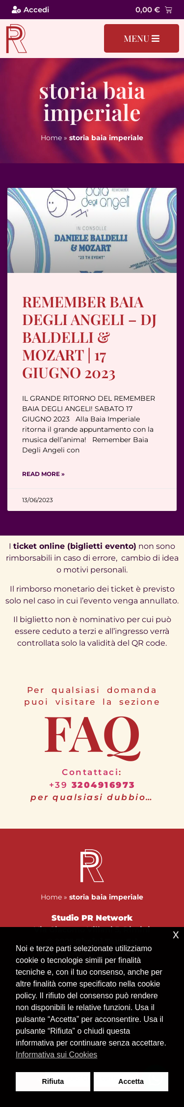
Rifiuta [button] (53, 1081)
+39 (92, 785)
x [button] (176, 934)
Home (51, 138)
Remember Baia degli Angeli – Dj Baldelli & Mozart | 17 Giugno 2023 (89, 337)
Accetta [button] (131, 1081)
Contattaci (90, 772)
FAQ (92, 731)
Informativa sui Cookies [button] (56, 1054)
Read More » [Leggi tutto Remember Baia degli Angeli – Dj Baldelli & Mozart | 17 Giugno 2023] (43, 474)
